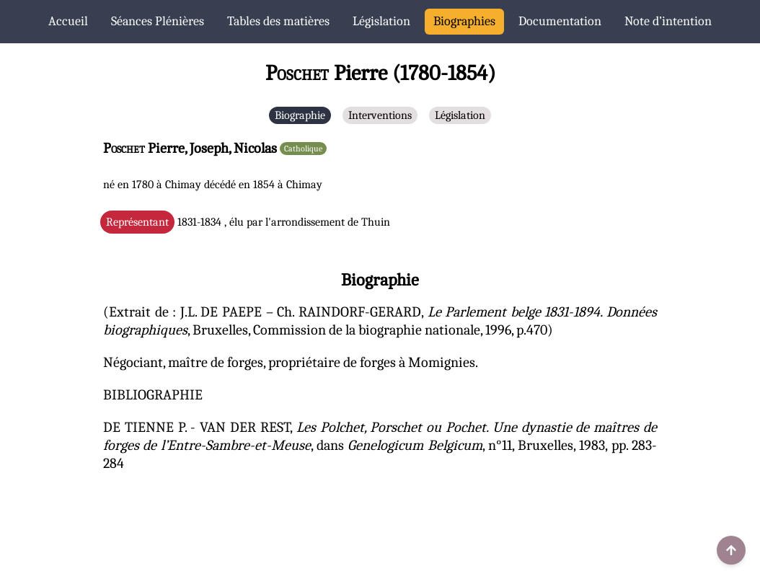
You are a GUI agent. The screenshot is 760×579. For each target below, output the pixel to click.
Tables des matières (278, 21)
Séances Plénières (157, 21)
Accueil (68, 21)
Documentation (559, 21)
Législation (381, 21)
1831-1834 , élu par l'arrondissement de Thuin (248, 222)
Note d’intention (668, 21)
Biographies (464, 21)
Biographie (300, 115)
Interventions (380, 115)
